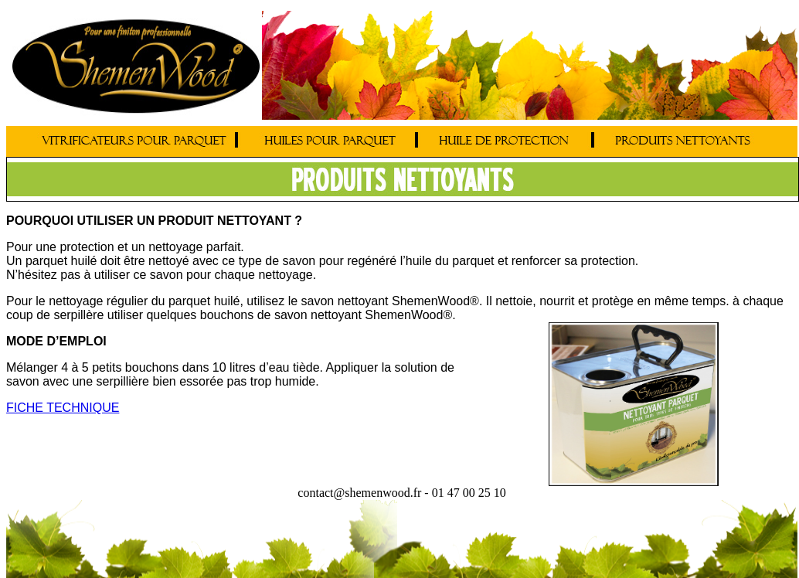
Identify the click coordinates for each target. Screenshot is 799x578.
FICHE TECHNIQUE (62, 407)
